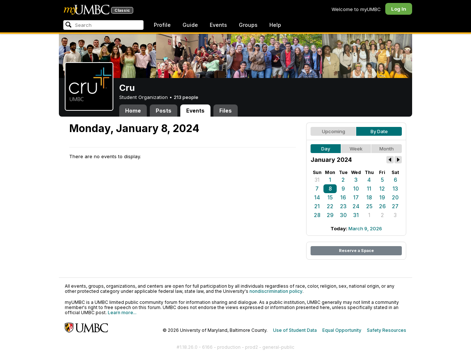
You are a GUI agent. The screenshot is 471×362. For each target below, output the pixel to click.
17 (356, 197)
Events (218, 25)
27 (395, 206)
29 (330, 215)
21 (317, 206)
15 (330, 197)
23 (343, 206)
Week (356, 149)
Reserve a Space (356, 250)
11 (369, 188)
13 (395, 188)
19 (382, 197)
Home (133, 110)
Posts (163, 110)
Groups (248, 25)
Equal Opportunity (341, 330)
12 (382, 188)
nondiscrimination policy (275, 291)
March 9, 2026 (365, 228)
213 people (186, 97)
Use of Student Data (295, 330)
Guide (190, 25)
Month (386, 149)
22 (330, 206)
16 (343, 197)
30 (343, 215)
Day (325, 149)
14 (317, 197)
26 (382, 206)
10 (356, 188)
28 (317, 215)
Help (275, 25)
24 (356, 206)
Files (225, 110)
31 (317, 180)
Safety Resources (386, 330)
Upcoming (333, 131)
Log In (398, 9)
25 (369, 206)
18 (369, 197)
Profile (162, 25)
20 (395, 197)
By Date (379, 131)
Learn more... (122, 312)
